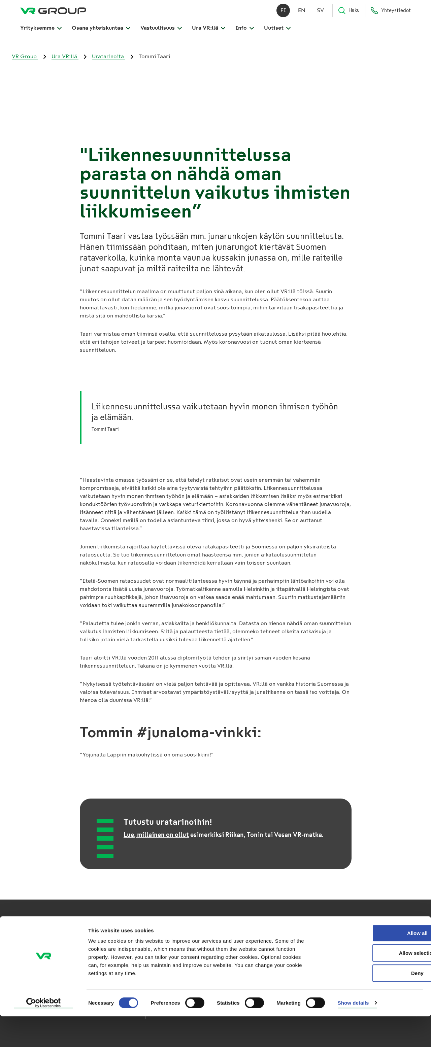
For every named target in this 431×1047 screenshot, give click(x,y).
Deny (375, 1004)
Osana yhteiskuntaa (101, 31)
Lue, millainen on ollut (156, 835)
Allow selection (374, 984)
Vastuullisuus (161, 31)
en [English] (301, 13)
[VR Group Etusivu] (53, 13)
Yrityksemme (41, 31)
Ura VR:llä (208, 31)
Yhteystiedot (390, 13)
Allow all (375, 964)
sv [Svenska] (320, 13)
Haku (349, 13)
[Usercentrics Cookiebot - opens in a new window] (43, 1034)
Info (244, 31)
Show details (353, 1034)
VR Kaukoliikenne (170, 945)
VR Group (25, 56)
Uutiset (277, 31)
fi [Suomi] (283, 13)
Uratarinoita (108, 56)
